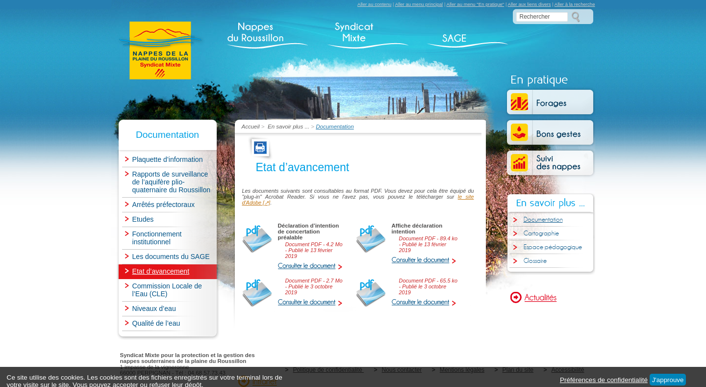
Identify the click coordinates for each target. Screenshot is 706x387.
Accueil (251, 126)
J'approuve (668, 380)
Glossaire (535, 261)
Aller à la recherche (575, 4)
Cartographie (541, 233)
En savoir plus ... (288, 126)
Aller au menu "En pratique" (475, 4)
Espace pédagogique (553, 247)
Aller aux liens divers (529, 4)
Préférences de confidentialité (604, 380)
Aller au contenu (374, 4)
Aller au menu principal (419, 4)
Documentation (543, 219)
